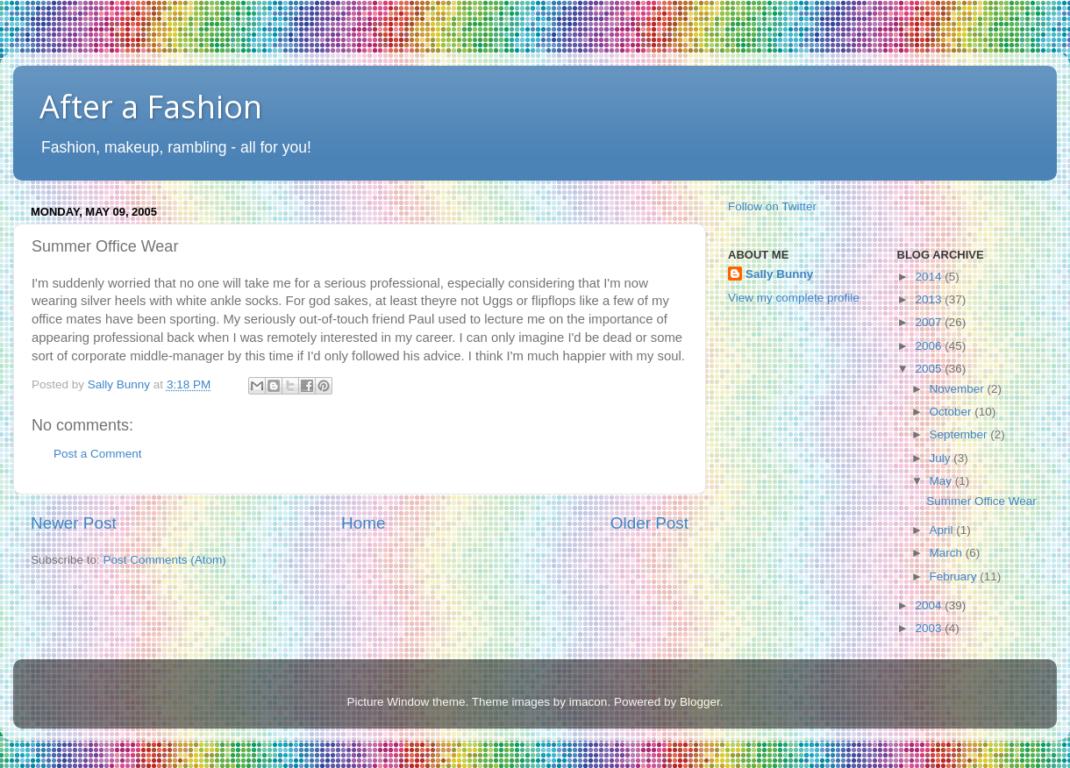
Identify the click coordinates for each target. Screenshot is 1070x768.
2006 (930, 345)
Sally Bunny (779, 274)
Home (363, 523)
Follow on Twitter (772, 206)
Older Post (649, 523)
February (955, 576)
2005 (930, 368)
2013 (930, 299)
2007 (930, 322)
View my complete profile (794, 297)
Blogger (700, 701)
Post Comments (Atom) (164, 559)
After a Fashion (150, 106)
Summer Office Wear (981, 501)
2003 (930, 628)
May (942, 480)
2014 (930, 276)
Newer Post (74, 523)
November (959, 388)
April (943, 530)
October (952, 411)
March (948, 552)
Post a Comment (98, 453)
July (942, 458)
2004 (930, 605)
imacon (588, 701)
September (960, 434)
